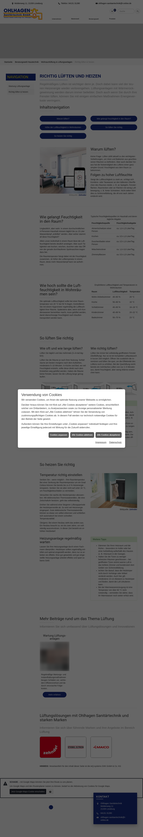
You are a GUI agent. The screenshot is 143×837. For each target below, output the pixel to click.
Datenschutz (115, 442)
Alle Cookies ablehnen (82, 435)
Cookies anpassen (58, 435)
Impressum (100, 442)
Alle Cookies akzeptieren (108, 435)
